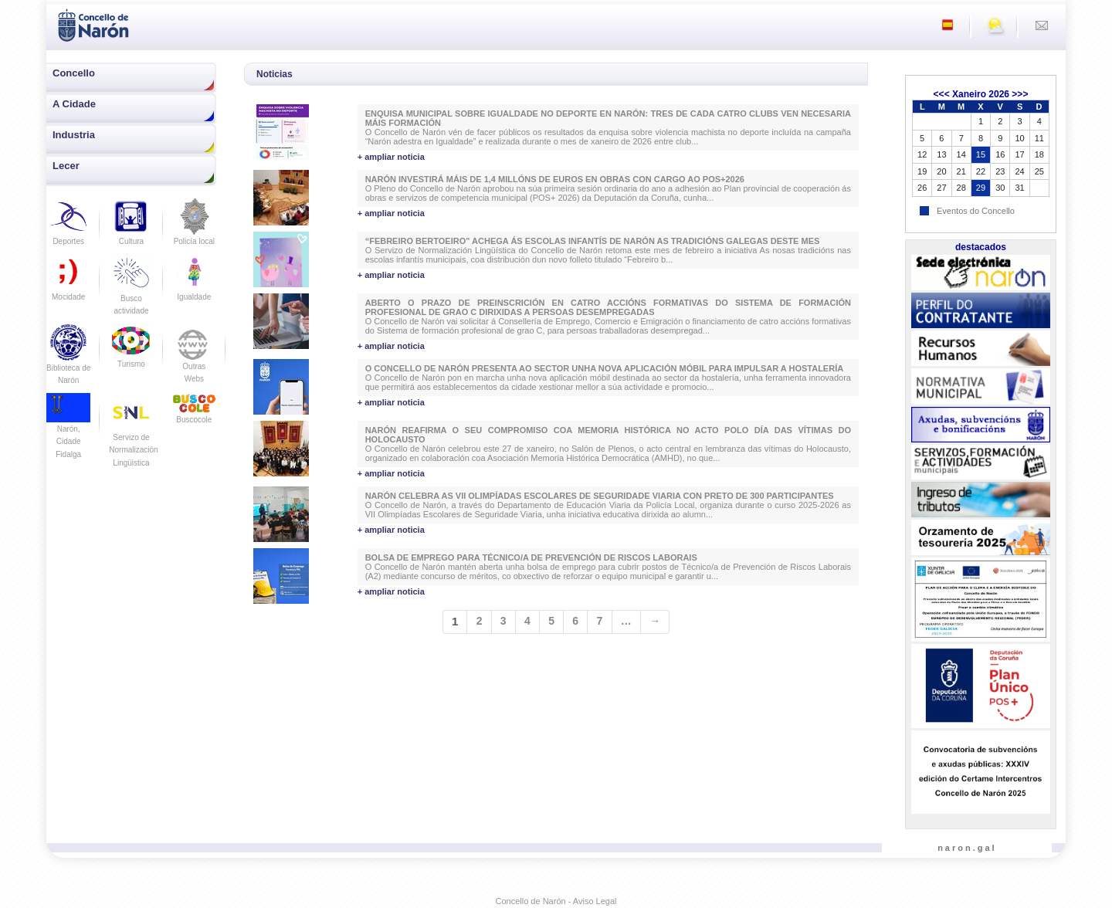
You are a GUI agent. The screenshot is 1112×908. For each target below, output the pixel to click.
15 (980, 154)
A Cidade (74, 104)
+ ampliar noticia (391, 156)
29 (980, 187)
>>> (1020, 94)
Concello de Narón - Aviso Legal (556, 901)
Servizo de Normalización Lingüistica (133, 437)
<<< (942, 94)
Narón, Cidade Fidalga (68, 430)
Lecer (66, 165)
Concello (74, 73)
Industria (74, 135)
